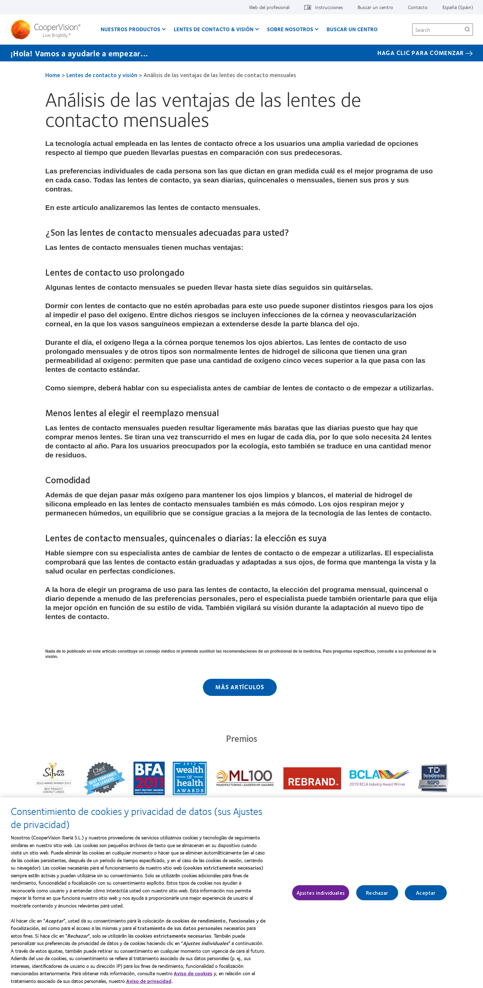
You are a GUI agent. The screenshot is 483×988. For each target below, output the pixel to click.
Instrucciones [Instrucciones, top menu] (329, 7)
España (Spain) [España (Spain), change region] (457, 7)
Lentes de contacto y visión (101, 74)
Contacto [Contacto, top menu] (418, 7)
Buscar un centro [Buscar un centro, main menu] (352, 29)
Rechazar (377, 896)
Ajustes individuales (321, 896)
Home (52, 74)
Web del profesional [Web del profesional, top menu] (269, 7)
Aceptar (425, 896)
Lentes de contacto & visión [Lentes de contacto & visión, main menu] (214, 29)
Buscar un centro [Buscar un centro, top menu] (375, 7)
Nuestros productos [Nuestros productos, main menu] (130, 29)
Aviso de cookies (193, 977)
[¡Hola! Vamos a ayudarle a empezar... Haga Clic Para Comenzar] (241, 53)
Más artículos (239, 687)
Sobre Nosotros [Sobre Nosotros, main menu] (290, 29)
